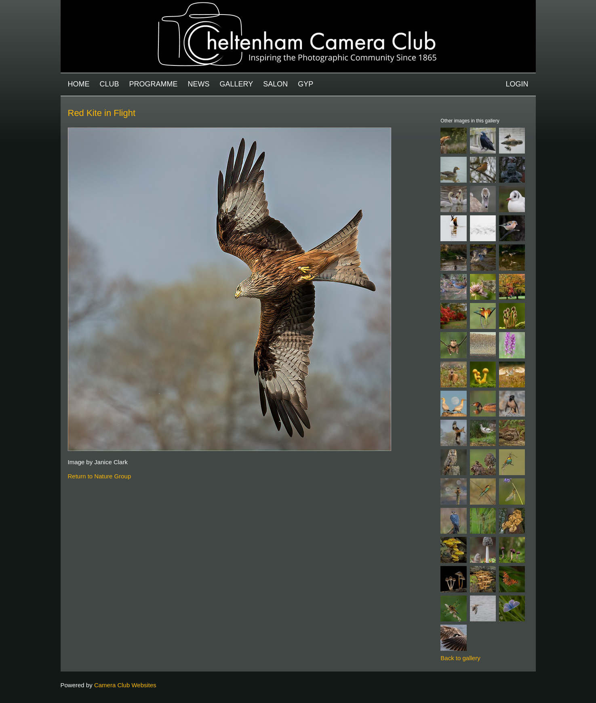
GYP (305, 84)
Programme (153, 84)
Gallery (236, 84)
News (199, 84)
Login (516, 84)
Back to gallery (460, 658)
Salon (275, 84)
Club (109, 84)
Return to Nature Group (99, 476)
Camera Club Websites (125, 685)
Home (79, 84)
